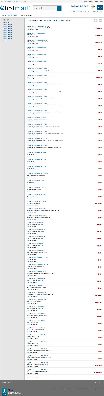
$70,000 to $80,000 (7, 34)
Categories (73, 11)
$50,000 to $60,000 (7, 30)
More (4, 41)
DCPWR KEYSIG (12, 15)
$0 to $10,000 (6, 22)
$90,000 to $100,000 (7, 38)
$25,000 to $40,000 (7, 26)
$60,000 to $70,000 (7, 32)
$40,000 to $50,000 (7, 28)
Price (56, 20)
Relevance (47, 20)
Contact (10, 382)
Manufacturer (66, 20)
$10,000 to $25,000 (7, 24)
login (89, 11)
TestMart (4, 15)
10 (37, 377)
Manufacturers (82, 11)
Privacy (4, 382)
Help (101, 11)
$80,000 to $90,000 (7, 36)
